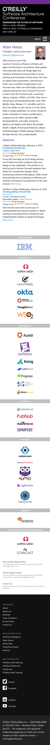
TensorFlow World (10, 646)
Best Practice (26, 199)
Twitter (9, 681)
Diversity (6, 614)
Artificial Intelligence (12, 636)
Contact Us (7, 624)
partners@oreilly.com (26, 577)
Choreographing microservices (17, 191)
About (5, 607)
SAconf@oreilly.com (10, 566)
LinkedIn (9, 699)
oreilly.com (7, 669)
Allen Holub (7, 153)
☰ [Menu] (45, 38)
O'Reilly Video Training (12, 672)
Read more (16, 183)
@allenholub (18, 55)
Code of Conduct (10, 617)
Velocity (6, 650)
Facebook (9, 688)
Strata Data (7, 643)
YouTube (9, 706)
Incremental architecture (14, 147)
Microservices (7, 194)
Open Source (8, 640)
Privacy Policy (8, 621)
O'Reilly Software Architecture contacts (23, 587)
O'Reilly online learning (13, 662)
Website (6, 55)
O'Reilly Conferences (11, 665)
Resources (7, 611)
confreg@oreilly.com (12, 738)
